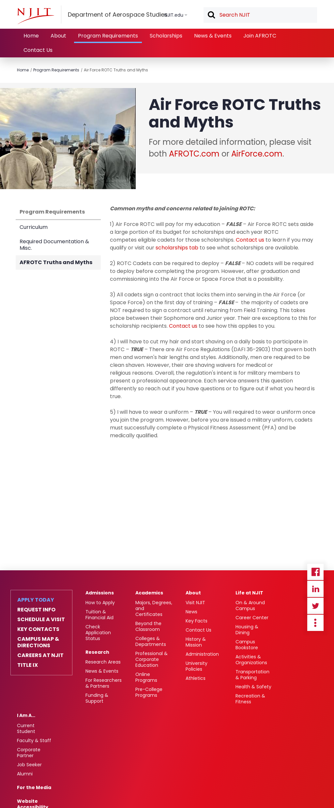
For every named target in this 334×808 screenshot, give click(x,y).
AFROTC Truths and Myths (56, 262)
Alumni (25, 774)
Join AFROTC (259, 35)
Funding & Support (96, 698)
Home (31, 35)
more (315, 623)
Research (97, 652)
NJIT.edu (173, 15)
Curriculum (34, 227)
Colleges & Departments (150, 641)
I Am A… (26, 715)
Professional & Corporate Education (151, 659)
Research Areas (103, 662)
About (58, 35)
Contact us (250, 240)
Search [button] (211, 15)
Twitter (315, 606)
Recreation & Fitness (250, 699)
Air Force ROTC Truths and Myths (116, 70)
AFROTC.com (194, 153)
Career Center (251, 618)
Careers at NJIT (40, 655)
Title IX (27, 665)
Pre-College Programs (148, 692)
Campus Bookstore (246, 645)
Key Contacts (38, 629)
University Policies (196, 666)
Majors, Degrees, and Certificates (153, 608)
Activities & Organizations (251, 660)
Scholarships (166, 35)
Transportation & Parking (252, 675)
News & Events (213, 35)
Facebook (315, 572)
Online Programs (146, 677)
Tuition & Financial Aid (99, 615)
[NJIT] (35, 16)
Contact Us (38, 50)
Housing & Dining (246, 630)
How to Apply (100, 603)
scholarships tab (177, 247)
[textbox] (260, 15)
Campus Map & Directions (38, 642)
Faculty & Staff (34, 740)
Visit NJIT (195, 603)
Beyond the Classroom (148, 626)
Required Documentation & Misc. (54, 245)
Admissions (99, 593)
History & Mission (196, 642)
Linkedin (315, 589)
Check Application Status (98, 632)
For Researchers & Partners (103, 683)
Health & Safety (253, 687)
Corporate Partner (28, 752)
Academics (149, 593)
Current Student (26, 728)
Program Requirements (108, 35)
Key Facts (196, 621)
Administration (202, 654)
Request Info (36, 609)
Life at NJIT (249, 593)
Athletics (195, 678)
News (191, 612)
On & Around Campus (250, 605)
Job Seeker (29, 765)
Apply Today (35, 600)
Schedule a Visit (41, 619)
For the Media (34, 787)
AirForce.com (256, 153)
